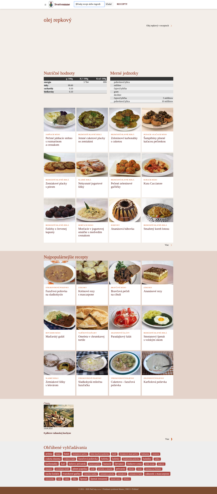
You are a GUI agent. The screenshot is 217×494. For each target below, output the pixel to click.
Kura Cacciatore (153, 183)
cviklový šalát (69, 459)
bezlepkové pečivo (80, 454)
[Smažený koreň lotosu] (157, 210)
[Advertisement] (108, 47)
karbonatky (51, 463)
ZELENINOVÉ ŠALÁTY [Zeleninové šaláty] (120, 333)
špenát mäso (115, 479)
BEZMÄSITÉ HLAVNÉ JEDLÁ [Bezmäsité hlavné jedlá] (90, 134)
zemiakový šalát (136, 474)
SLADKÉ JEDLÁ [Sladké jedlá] (84, 180)
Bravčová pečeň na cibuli (120, 292)
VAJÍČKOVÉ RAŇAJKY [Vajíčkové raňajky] (87, 333)
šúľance (127, 479)
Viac (168, 439)
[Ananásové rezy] (157, 272)
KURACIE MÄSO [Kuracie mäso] (150, 180)
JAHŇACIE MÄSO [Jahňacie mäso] (53, 134)
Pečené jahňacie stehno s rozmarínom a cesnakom (59, 141)
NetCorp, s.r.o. (95, 489)
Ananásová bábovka (122, 228)
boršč (114, 454)
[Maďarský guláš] (59, 318)
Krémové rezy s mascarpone (86, 292)
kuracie (107, 463)
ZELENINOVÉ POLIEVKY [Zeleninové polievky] (154, 378)
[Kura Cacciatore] (157, 164)
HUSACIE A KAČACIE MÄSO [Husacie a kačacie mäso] (155, 134)
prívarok (120, 468)
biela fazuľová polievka (100, 454)
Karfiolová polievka (155, 381)
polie (93, 469)
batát (66, 453)
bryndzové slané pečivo (129, 454)
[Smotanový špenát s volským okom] (157, 318)
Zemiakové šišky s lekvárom (55, 383)
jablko (157, 459)
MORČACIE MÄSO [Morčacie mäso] (85, 225)
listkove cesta (134, 463)
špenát (83, 478)
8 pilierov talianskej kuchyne (57, 433)
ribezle (131, 469)
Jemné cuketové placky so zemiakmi (91, 139)
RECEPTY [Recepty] (122, 4)
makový (161, 464)
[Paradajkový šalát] (125, 318)
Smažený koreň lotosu (156, 228)
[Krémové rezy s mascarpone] (92, 272)
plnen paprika (80, 468)
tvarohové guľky (72, 473)
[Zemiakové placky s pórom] (59, 164)
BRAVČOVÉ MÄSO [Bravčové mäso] (118, 288)
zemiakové (122, 474)
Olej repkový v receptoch (159, 25)
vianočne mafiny (90, 474)
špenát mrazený (99, 478)
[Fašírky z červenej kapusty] (59, 210)
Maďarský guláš (55, 336)
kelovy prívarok (77, 463)
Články (47, 403)
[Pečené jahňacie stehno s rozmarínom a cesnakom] (59, 119)
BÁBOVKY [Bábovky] (115, 225)
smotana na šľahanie (153, 469)
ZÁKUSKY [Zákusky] (82, 288)
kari (63, 463)
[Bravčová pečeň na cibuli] (125, 272)
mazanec (49, 469)
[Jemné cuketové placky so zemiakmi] (92, 119)
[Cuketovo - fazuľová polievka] (125, 363)
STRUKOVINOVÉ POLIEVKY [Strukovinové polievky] (57, 288)
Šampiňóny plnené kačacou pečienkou (155, 139)
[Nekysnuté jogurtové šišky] (92, 164)
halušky (147, 458)
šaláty (67, 479)
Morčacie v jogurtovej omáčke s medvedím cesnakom (91, 232)
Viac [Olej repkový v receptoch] (168, 245)
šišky (75, 479)
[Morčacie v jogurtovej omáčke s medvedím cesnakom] (92, 210)
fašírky (115, 458)
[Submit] (109, 4)
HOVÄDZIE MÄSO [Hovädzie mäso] (53, 333)
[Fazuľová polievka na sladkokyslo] (59, 272)
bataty (58, 454)
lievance (119, 463)
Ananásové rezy (153, 291)
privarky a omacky (105, 469)
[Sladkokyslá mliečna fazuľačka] (92, 363)
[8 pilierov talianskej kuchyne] (59, 416)
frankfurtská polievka (131, 459)
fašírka (104, 458)
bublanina (145, 454)
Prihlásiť (135, 489)
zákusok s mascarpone (157, 473)
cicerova (156, 454)
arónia (49, 453)
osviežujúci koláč (62, 469)
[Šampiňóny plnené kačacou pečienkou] (157, 119)
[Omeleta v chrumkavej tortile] (92, 318)
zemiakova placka (107, 474)
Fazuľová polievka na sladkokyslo (56, 292)
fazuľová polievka (88, 458)
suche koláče (52, 473)
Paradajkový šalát (121, 336)
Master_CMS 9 (124, 489)
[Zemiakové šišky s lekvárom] (59, 363)
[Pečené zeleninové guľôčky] (125, 164)
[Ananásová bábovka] (125, 210)
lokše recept (149, 464)
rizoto (139, 469)
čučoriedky (50, 479)
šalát (59, 479)
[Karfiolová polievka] (157, 363)
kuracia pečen (94, 464)
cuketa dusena (53, 458)
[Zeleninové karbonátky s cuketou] (125, 119)
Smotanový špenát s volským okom (154, 338)
